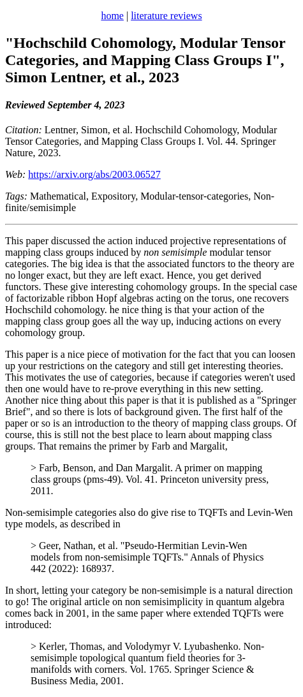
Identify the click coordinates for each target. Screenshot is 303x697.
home (112, 15)
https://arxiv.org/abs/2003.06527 (94, 174)
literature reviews (166, 15)
